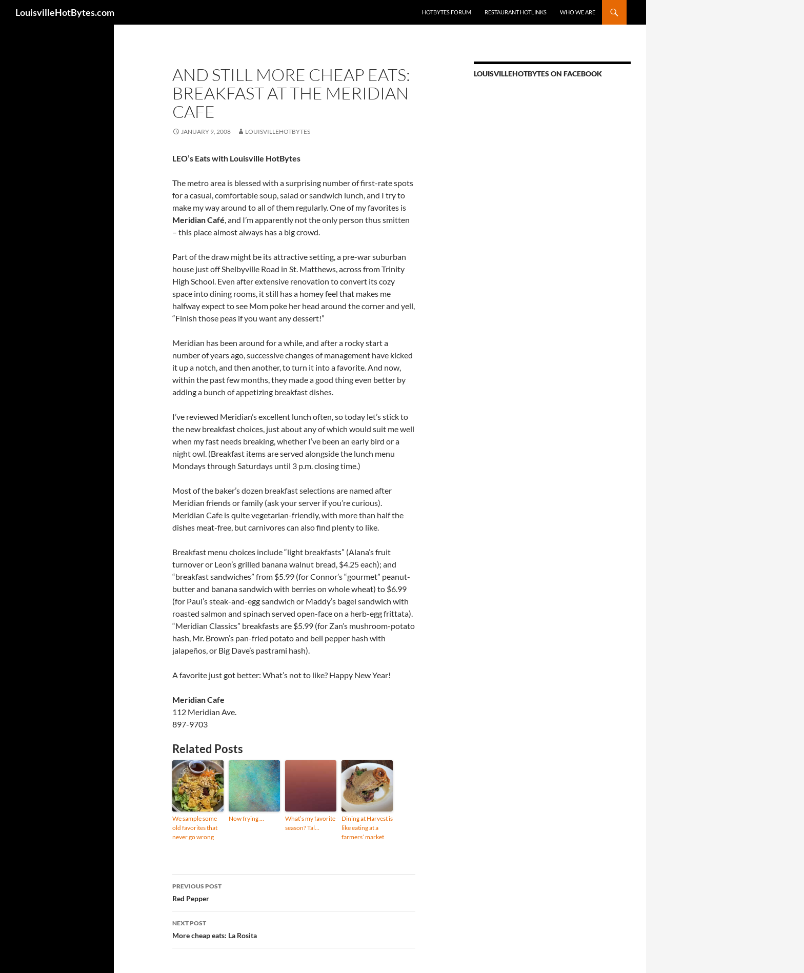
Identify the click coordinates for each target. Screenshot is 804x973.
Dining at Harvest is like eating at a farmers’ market (367, 828)
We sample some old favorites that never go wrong (194, 828)
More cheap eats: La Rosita (293, 928)
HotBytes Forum (446, 12)
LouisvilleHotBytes (277, 131)
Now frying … (246, 818)
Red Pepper (293, 891)
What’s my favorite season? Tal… (310, 823)
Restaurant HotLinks (516, 12)
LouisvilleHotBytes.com (64, 12)
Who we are (577, 12)
